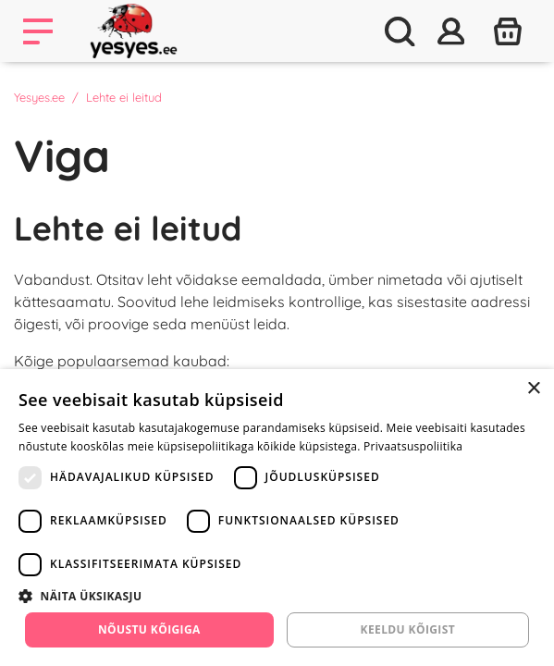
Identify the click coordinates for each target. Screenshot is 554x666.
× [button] (533, 389)
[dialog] (277, 517)
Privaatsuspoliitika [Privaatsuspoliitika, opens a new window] (412, 446)
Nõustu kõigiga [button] (149, 629)
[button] (277, 595)
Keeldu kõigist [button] (408, 629)
